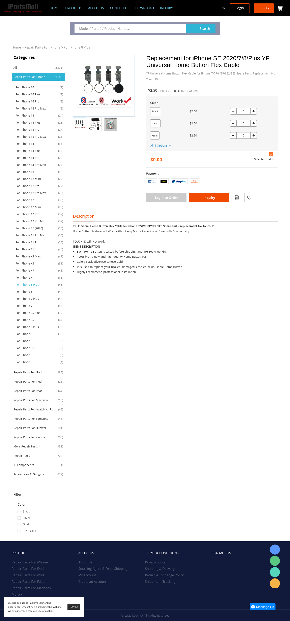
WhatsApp (275, 572)
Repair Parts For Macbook (30, 400)
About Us (85, 562)
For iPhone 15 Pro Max (31, 136)
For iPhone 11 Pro (27, 242)
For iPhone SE (25, 341)
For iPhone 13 (25, 172)
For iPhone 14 (25, 144)
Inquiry (166, 8)
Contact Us (119, 8)
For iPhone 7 (24, 306)
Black (155, 111)
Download (144, 8)
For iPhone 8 (24, 291)
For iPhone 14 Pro (27, 158)
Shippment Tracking (160, 581)
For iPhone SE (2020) (29, 228)
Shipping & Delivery (160, 568)
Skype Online (275, 550)
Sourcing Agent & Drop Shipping (102, 568)
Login (240, 8)
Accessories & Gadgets (28, 474)
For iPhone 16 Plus (28, 94)
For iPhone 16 (25, 87)
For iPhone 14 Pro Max (31, 165)
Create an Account (92, 581)
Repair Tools (21, 456)
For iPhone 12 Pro (27, 214)
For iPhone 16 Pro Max (31, 108)
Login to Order (166, 197)
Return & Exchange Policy (164, 575)
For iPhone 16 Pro (27, 101)
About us (96, 8)
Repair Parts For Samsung (30, 419)
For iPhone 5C (25, 355)
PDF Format (237, 197)
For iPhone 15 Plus (28, 122)
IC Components (23, 465)
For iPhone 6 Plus (27, 327)
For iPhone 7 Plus (27, 299)
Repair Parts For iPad (27, 372)
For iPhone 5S (25, 348)
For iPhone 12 (25, 200)
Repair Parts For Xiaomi (29, 437)
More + (17, 594)
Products (73, 8)
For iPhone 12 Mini (28, 207)
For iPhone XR (25, 270)
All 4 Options (159, 145)
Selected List (263, 156)
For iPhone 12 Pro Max (31, 221)
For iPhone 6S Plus (28, 313)
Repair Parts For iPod (27, 381)
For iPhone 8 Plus (77, 47)
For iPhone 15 (25, 115)
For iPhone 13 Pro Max (31, 193)
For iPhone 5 (24, 362)
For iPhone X (24, 277)
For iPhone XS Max (28, 256)
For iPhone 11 (25, 249)
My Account (87, 575)
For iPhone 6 (24, 334)
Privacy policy (155, 562)
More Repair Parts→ (27, 446)
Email (275, 583)
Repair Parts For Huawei (29, 428)
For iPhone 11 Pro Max (31, 235)
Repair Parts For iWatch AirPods (34, 409)
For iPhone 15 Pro (27, 129)
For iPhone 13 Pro (27, 186)
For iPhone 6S (25, 320)
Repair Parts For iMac (27, 391)
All (15, 67)
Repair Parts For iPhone (42, 47)
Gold (154, 135)
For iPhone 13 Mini (28, 179)
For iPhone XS (25, 263)
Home (54, 8)
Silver (155, 123)
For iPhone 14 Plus (28, 151)
